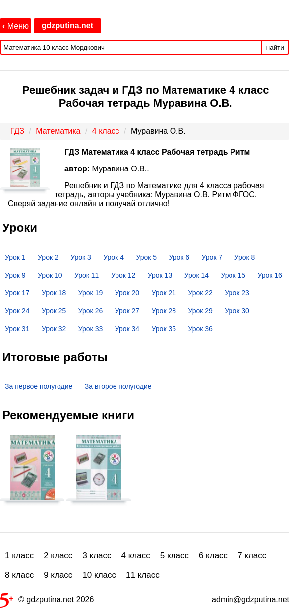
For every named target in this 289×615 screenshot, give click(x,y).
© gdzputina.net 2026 (47, 601)
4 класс (135, 555)
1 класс (19, 555)
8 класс (19, 575)
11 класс (143, 575)
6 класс (213, 555)
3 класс (96, 555)
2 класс (58, 555)
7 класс (251, 555)
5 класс (174, 555)
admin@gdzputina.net (250, 599)
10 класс (99, 575)
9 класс (58, 575)
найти (275, 47)
